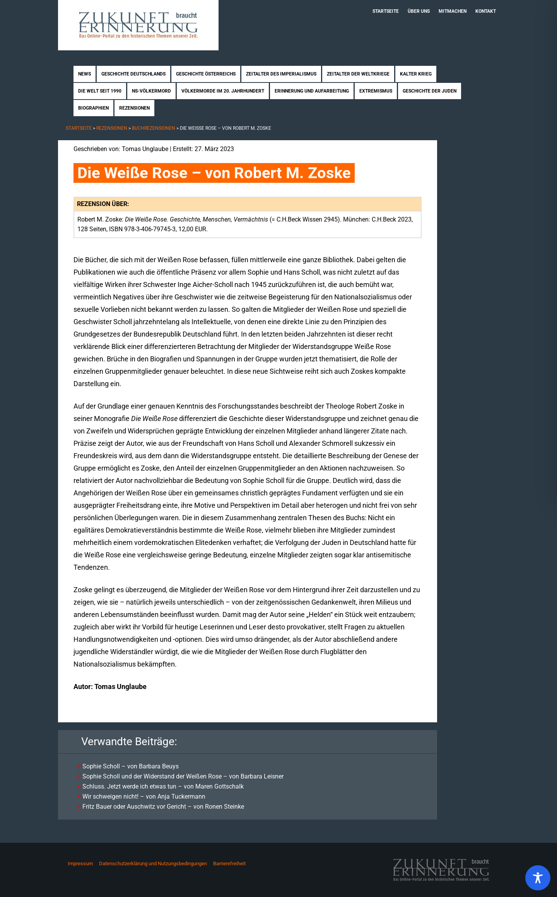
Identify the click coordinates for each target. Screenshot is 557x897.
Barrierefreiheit (229, 863)
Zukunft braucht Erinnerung (138, 25)
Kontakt (485, 11)
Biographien (93, 108)
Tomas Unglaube (145, 149)
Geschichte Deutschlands (133, 74)
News (84, 74)
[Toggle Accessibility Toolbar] (538, 877)
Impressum (80, 863)
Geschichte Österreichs (206, 74)
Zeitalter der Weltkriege (358, 74)
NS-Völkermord (151, 91)
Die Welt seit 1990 (99, 91)
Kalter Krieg (416, 74)
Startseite (385, 11)
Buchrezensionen (153, 128)
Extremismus (375, 91)
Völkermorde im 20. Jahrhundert (222, 91)
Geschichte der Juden (429, 91)
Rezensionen (134, 108)
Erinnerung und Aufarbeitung (312, 91)
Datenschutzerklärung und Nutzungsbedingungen (153, 863)
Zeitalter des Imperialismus (281, 74)
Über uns (419, 11)
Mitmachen (452, 11)
